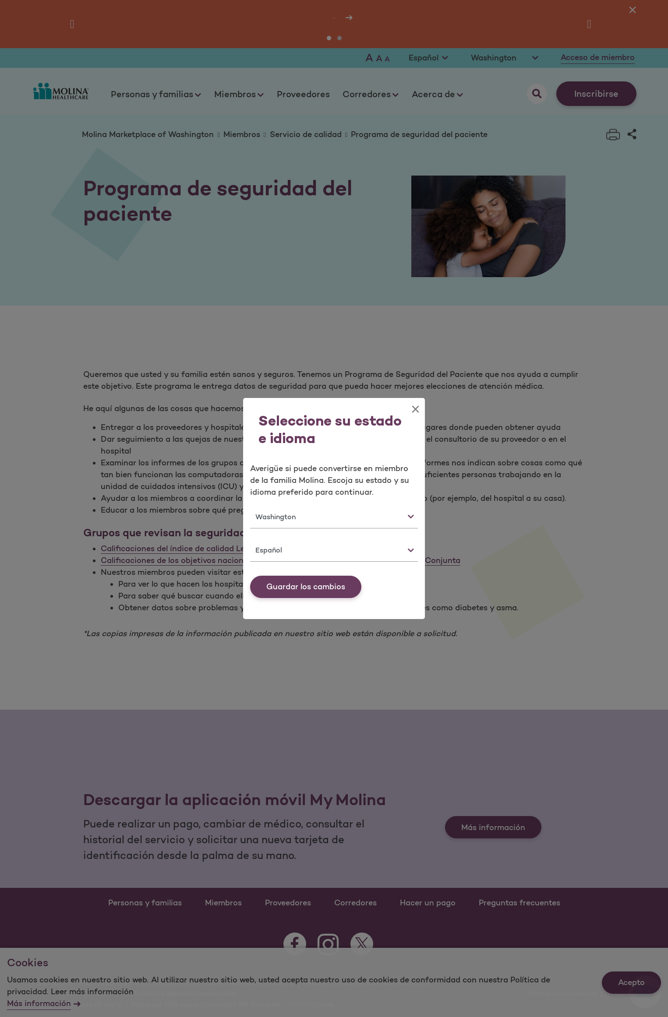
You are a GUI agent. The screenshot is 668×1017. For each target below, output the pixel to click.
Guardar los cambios (305, 586)
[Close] (415, 409)
